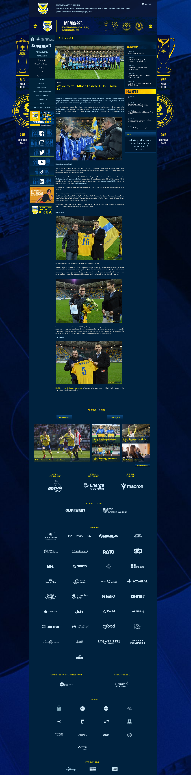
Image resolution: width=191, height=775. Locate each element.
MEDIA (42, 103)
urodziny (139, 148)
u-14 (145, 146)
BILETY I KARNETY (42, 96)
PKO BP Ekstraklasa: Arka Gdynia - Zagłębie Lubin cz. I (134, 440)
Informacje (42, 60)
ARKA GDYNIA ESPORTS (42, 107)
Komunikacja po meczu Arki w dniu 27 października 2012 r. (139, 120)
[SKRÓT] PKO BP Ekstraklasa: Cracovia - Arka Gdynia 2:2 (137, 60)
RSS (42, 72)
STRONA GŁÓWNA (42, 52)
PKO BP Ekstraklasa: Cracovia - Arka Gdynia (50, 460)
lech (139, 143)
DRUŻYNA (41, 84)
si (141, 146)
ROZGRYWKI (41, 88)
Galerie (42, 68)
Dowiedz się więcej (62, 8)
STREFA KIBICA (42, 99)
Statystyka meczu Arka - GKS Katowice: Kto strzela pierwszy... (138, 105)
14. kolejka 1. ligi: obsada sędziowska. (140, 128)
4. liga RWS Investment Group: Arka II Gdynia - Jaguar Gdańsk (106, 459)
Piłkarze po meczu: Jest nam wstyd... (140, 98)
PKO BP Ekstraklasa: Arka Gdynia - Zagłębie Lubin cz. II (105, 440)
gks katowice (144, 140)
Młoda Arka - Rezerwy (41, 64)
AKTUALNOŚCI (42, 56)
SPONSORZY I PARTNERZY (42, 92)
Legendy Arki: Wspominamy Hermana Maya (137, 68)
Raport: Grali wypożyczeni (136, 53)
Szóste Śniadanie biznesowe (132, 460)
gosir (133, 143)
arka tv (132, 140)
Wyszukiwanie (42, 76)
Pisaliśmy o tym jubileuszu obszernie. (68, 388)
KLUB (42, 80)
